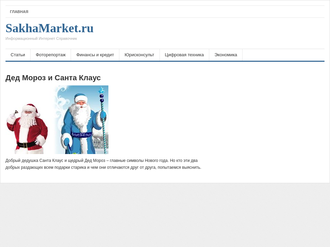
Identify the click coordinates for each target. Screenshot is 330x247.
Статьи (18, 54)
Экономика (225, 54)
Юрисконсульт (139, 54)
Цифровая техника (184, 54)
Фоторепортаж (51, 54)
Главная (19, 12)
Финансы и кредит (95, 54)
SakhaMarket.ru (49, 33)
